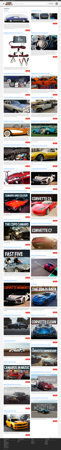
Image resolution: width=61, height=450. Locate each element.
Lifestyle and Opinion (24, 34)
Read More (27, 30)
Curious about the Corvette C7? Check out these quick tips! (41, 223)
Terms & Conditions (6, 447)
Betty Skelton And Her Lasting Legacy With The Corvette (14, 121)
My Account (46, 440)
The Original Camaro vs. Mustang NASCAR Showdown (40, 121)
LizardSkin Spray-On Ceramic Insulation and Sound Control (14, 73)
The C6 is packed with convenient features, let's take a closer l (42, 191)
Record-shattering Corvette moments (10, 280)
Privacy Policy (5, 446)
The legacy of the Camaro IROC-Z (9, 340)
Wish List (46, 442)
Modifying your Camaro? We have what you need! (12, 315)
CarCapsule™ (6, 10)
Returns (18, 441)
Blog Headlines (33, 443)
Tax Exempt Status (6, 443)
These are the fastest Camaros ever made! (38, 255)
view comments (40, 164)
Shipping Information (6, 442)
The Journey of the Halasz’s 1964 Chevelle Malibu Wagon (14, 97)
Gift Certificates (33, 441)
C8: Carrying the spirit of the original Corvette (39, 168)
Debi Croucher (7, 34)
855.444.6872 (5, 0)
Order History (46, 441)
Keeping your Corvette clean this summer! (38, 315)
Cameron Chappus (35, 147)
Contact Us (9, 0)
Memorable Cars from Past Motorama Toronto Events (40, 73)
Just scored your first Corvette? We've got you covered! (40, 344)
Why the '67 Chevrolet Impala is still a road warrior (12, 384)
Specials (32, 442)
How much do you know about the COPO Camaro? (12, 219)
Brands (32, 440)
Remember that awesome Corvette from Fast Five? (12, 247)
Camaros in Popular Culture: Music (10, 361)
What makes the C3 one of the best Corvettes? (39, 145)
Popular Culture (23, 122)
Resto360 (5, 440)
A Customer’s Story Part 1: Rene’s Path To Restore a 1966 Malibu (42, 97)
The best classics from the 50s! (9, 168)
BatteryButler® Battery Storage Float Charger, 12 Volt (13, 32)
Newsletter (46, 443)
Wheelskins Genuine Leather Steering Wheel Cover (40, 32)
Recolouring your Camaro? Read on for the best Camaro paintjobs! (15, 190)
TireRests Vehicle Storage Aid (36, 10)
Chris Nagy (7, 98)
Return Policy (5, 441)
